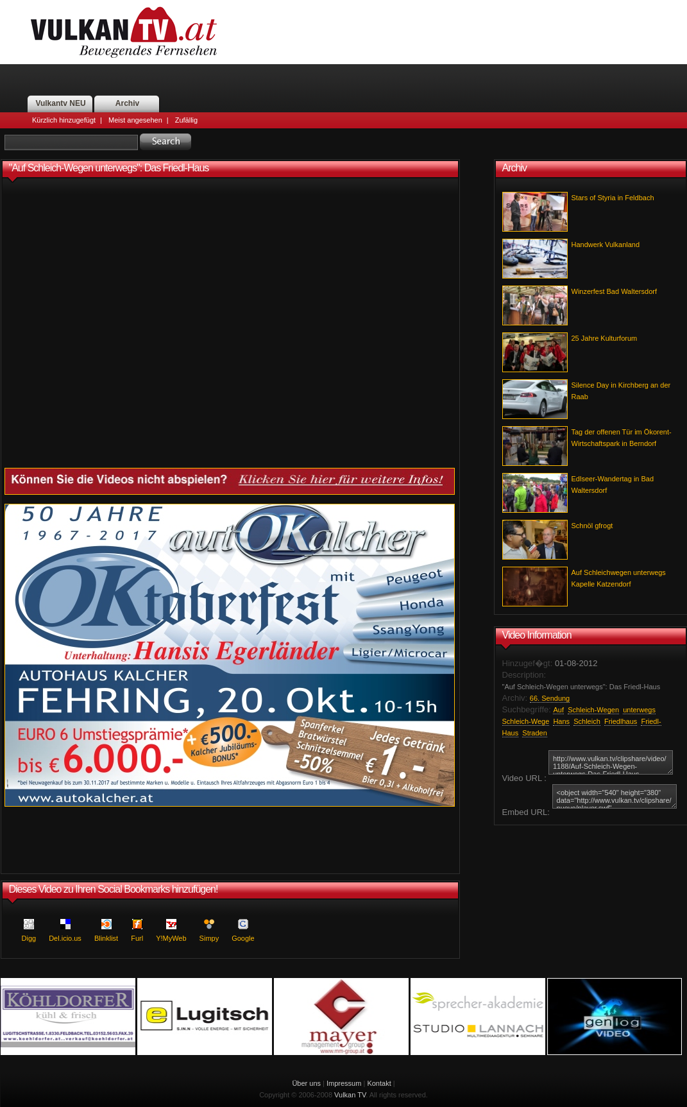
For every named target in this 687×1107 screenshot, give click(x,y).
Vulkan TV (350, 1095)
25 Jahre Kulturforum (605, 338)
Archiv (127, 103)
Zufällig (186, 120)
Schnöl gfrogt (592, 525)
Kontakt (379, 1083)
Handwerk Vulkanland (606, 244)
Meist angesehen (135, 120)
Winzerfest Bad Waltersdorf (614, 291)
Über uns (306, 1083)
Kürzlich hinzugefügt (64, 120)
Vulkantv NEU (60, 103)
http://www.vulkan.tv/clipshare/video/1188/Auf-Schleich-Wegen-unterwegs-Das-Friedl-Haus (610, 762)
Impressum (344, 1083)
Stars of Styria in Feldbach (613, 198)
